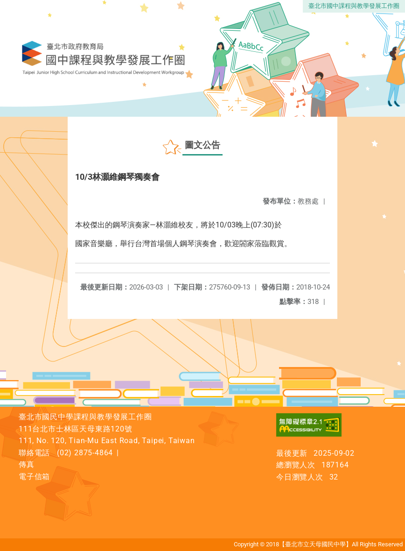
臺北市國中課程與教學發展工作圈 (353, 5)
